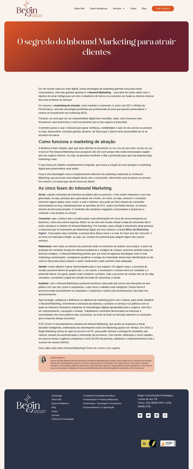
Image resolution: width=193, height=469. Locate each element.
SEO (102, 205)
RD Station (47, 324)
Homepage (56, 396)
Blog (144, 8)
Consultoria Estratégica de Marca (99, 396)
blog (59, 205)
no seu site (115, 148)
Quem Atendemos (98, 8)
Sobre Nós (79, 8)
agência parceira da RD (81, 331)
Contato (55, 415)
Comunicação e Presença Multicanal (100, 399)
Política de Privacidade (62, 419)
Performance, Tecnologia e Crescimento (102, 403)
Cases (133, 8)
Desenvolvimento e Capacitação (98, 407)
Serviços (119, 8)
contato (101, 348)
